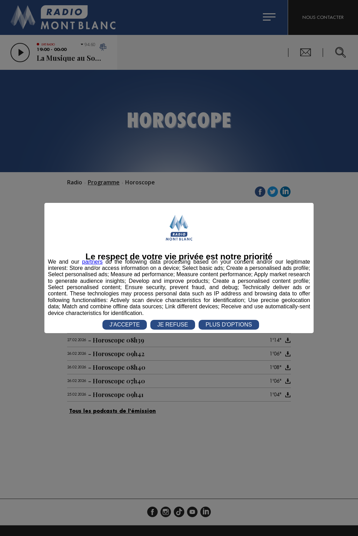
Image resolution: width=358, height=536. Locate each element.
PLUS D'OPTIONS (229, 325)
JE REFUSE (172, 325)
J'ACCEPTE (124, 325)
